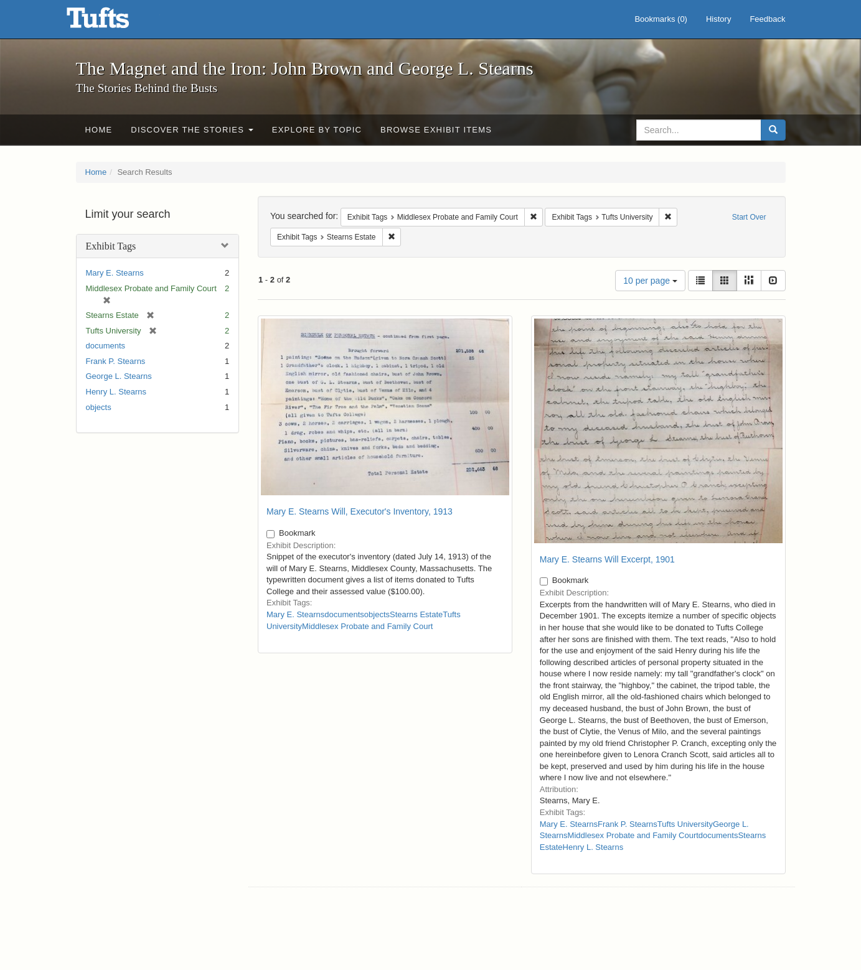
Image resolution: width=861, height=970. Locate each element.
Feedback (767, 19)
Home (99, 129)
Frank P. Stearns (116, 361)
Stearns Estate (416, 614)
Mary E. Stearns (115, 272)
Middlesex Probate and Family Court (367, 626)
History (718, 19)
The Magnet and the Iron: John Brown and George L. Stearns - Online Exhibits (113, 21)
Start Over (749, 217)
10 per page (650, 281)
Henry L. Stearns (116, 391)
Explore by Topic (317, 129)
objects (98, 407)
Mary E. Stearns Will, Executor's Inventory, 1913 (359, 511)
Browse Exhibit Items (436, 129)
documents (106, 345)
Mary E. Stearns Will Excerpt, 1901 (607, 559)
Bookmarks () (660, 19)
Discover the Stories (192, 129)
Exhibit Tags (111, 246)
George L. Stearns (119, 376)
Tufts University (685, 824)
